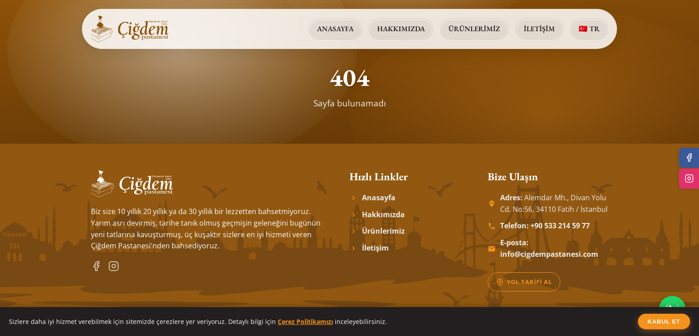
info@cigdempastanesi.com (549, 254)
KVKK (544, 323)
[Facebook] (96, 266)
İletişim (539, 28)
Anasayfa (335, 28)
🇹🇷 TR (589, 28)
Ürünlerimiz (474, 28)
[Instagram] (113, 266)
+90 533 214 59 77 (560, 226)
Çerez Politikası (584, 323)
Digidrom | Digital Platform (369, 323)
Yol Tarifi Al (524, 282)
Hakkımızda (401, 28)
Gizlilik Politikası (502, 323)
